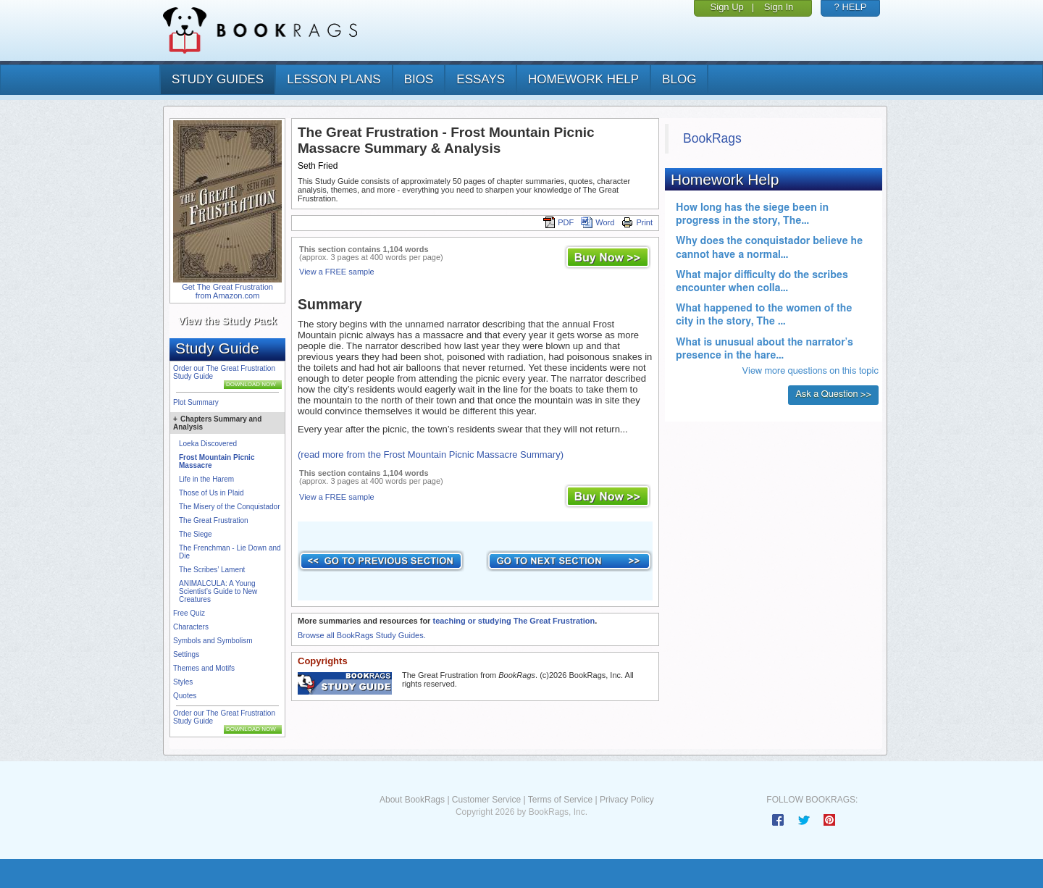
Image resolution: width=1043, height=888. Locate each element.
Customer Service (486, 800)
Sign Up (727, 6)
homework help (583, 79)
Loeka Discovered (208, 444)
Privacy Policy (627, 800)
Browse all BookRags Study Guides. (362, 635)
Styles (183, 682)
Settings (186, 654)
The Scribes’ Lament (212, 570)
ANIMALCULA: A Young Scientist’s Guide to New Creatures (218, 591)
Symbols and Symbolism (212, 641)
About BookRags (412, 800)
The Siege (195, 534)
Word (597, 222)
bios (419, 79)
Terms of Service (560, 800)
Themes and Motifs (204, 668)
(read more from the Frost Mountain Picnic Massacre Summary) (431, 454)
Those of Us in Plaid (211, 493)
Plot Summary (196, 402)
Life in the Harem (206, 479)
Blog (679, 79)
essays (480, 79)
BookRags (712, 138)
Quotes (184, 696)
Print (637, 222)
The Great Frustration (213, 520)
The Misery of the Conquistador (229, 507)
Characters (191, 627)
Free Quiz (189, 613)
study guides (218, 79)
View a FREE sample (336, 271)
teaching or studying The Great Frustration (513, 620)
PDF (558, 222)
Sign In (778, 6)
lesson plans (333, 79)
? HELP (850, 6)
